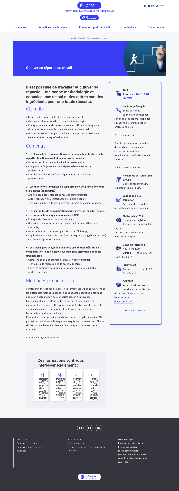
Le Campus (22, 439)
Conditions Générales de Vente (132, 458)
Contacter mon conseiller (134, 310)
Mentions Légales (126, 439)
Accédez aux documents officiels (133, 454)
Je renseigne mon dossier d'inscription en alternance (86, 449)
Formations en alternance (53, 27)
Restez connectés (75, 443)
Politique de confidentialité (130, 443)
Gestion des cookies (127, 447)
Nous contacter (157, 27)
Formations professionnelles (95, 27)
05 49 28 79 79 (121, 297)
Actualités (130, 27)
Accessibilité (124, 462)
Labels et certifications (128, 451)
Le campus (19, 27)
